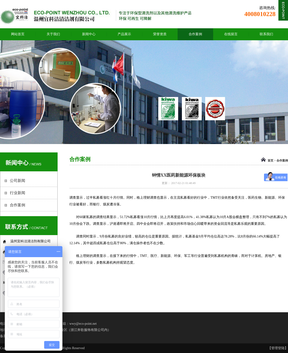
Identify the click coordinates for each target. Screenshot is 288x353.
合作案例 (282, 160)
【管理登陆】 (278, 348)
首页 (270, 160)
